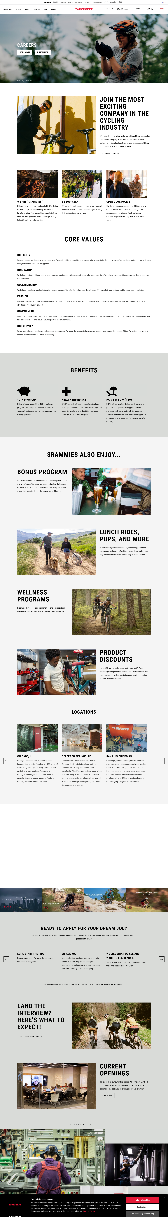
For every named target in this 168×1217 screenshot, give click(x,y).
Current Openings (110, 153)
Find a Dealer (150, 9)
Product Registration (122, 9)
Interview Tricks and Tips (32, 1036)
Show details (36, 1212)
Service (139, 8)
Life (45, 9)
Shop (162, 8)
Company (20, 81)
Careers (29, 81)
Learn (54, 9)
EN (164, 2)
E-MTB (18, 9)
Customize (143, 1202)
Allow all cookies (143, 1195)
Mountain (8, 9)
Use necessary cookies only (142, 1209)
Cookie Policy (89, 1206)
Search (110, 8)
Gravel (37, 9)
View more (107, 1095)
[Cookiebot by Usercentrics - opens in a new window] (15, 1212)
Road (27, 9)
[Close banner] (164, 1193)
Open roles (25, 52)
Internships (42, 52)
